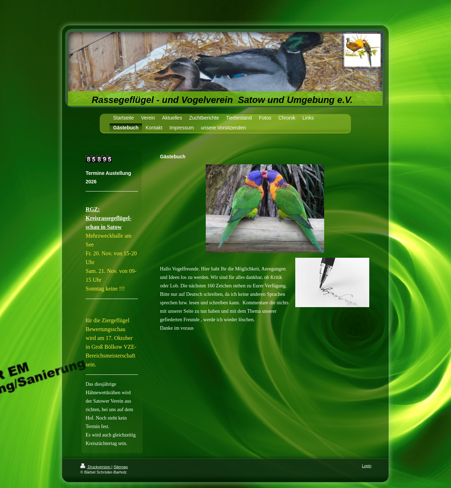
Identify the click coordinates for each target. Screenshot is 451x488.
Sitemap (120, 467)
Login (366, 466)
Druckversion (95, 467)
